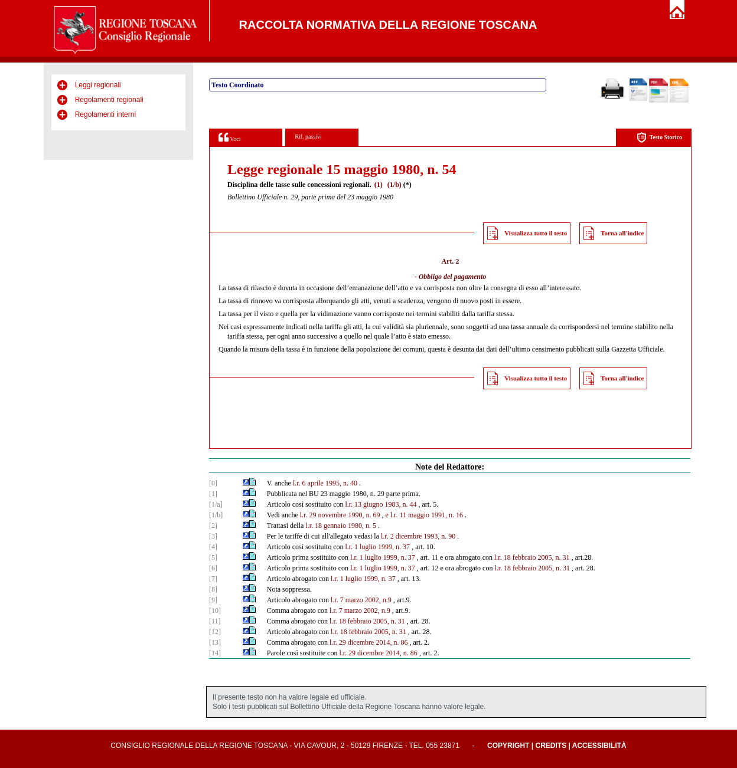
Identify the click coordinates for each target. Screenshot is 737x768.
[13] (215, 642)
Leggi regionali (98, 85)
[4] (213, 547)
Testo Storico (659, 137)
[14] (215, 653)
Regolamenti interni (105, 114)
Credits (550, 745)
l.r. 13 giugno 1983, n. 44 (380, 504)
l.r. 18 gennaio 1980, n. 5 (340, 525)
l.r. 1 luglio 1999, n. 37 (377, 547)
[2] (213, 525)
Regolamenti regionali (109, 100)
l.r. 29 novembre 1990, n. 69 (340, 515)
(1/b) (394, 184)
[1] (213, 494)
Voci (229, 137)
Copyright (508, 745)
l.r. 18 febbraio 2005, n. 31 (532, 557)
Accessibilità (599, 745)
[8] (213, 589)
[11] (215, 621)
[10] (215, 610)
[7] (213, 579)
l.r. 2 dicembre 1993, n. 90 (418, 536)
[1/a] (216, 504)
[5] (213, 557)
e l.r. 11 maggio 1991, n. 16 (424, 515)
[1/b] (216, 515)
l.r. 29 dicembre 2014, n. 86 (368, 642)
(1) (378, 184)
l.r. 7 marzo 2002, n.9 (361, 600)
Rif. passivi (308, 136)
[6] (213, 568)
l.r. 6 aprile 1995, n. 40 (325, 483)
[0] (213, 483)
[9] (213, 600)
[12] (215, 632)
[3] (213, 536)
